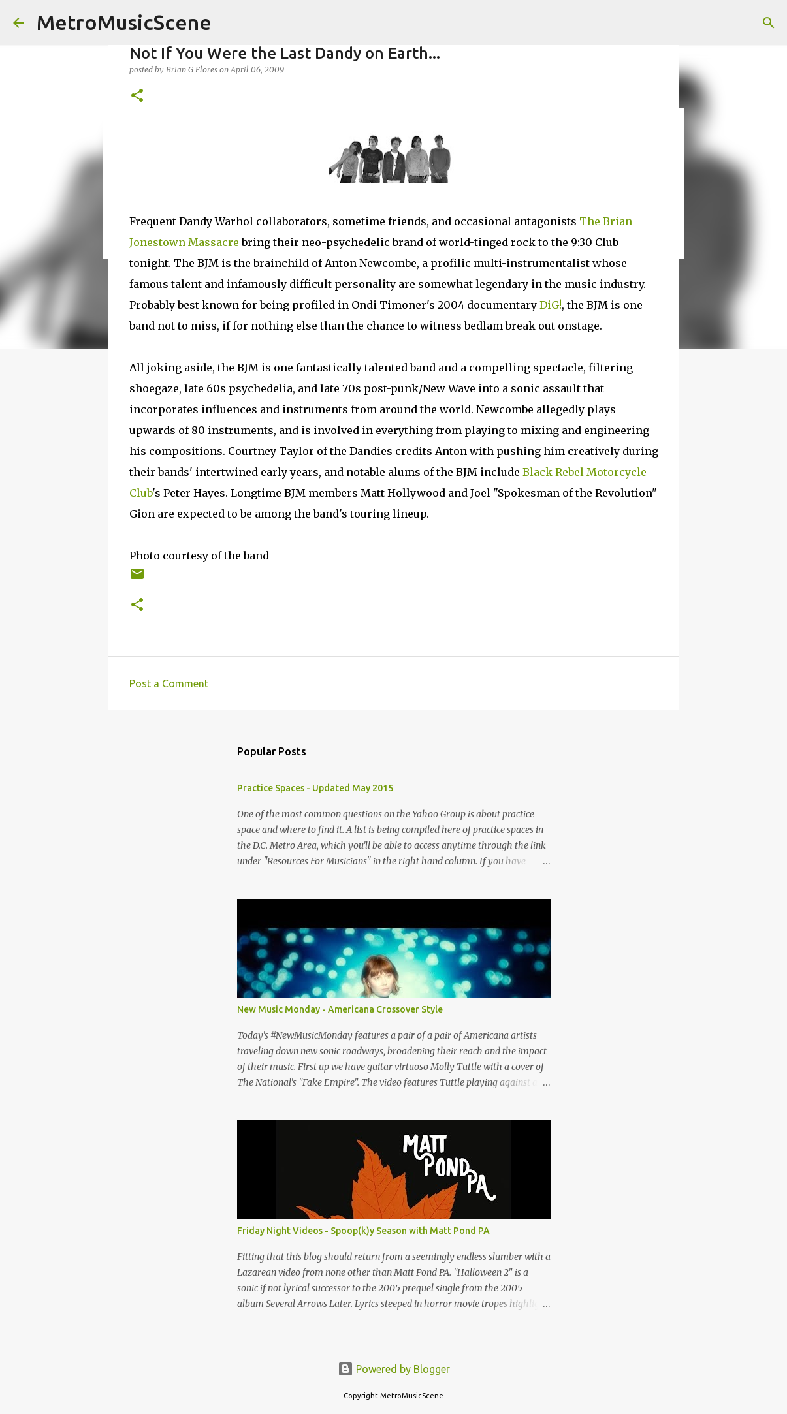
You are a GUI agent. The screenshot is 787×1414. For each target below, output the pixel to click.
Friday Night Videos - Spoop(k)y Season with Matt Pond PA (363, 1230)
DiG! (550, 304)
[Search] (769, 23)
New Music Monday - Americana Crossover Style (340, 1009)
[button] (137, 96)
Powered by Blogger (394, 1369)
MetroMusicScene (124, 22)
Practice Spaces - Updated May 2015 (315, 788)
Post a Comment (168, 683)
